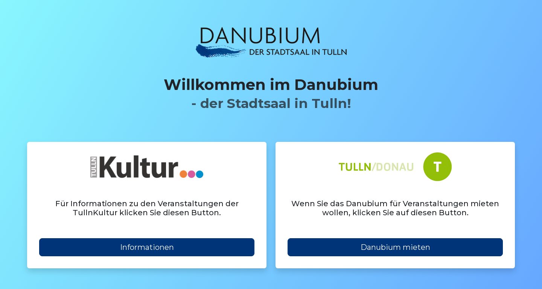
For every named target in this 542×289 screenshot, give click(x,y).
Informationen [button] (147, 247)
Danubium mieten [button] (395, 247)
